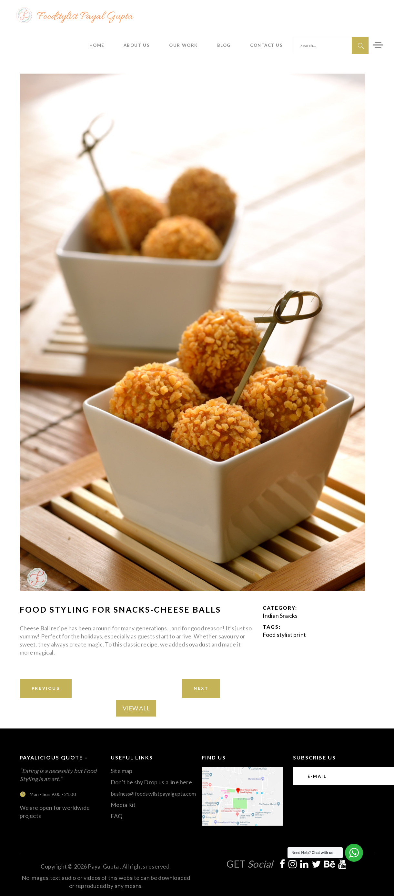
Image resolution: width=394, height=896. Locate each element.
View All (136, 708)
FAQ (117, 816)
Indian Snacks (280, 615)
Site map (121, 770)
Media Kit (123, 804)
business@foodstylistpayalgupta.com (153, 793)
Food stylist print (284, 634)
